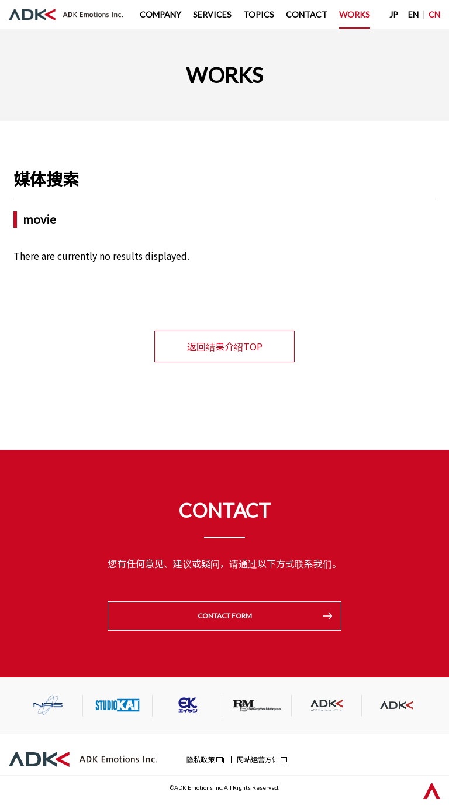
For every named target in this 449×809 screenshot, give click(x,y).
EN (413, 14)
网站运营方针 (258, 760)
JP (393, 14)
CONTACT (306, 14)
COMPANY (160, 14)
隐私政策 (200, 760)
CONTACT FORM (225, 616)
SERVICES (212, 14)
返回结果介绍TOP (225, 346)
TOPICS (258, 14)
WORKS (354, 14)
